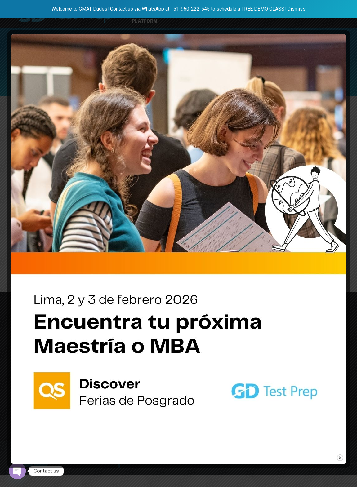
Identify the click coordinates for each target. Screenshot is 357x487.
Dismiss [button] (296, 9)
